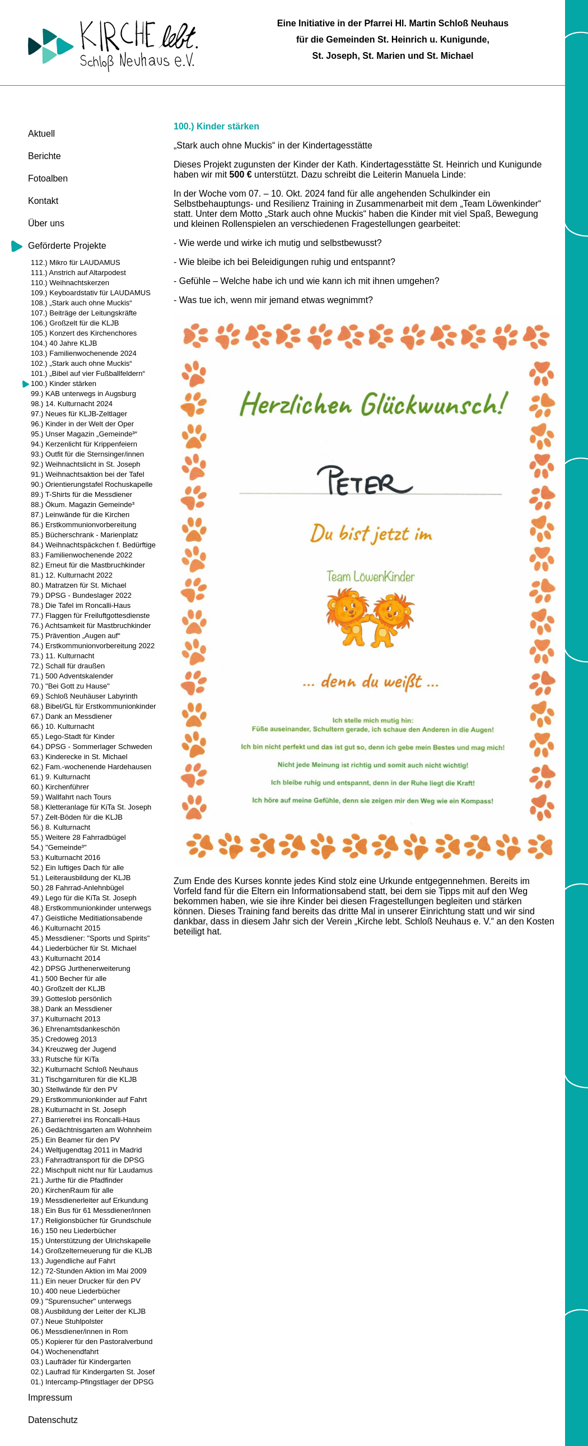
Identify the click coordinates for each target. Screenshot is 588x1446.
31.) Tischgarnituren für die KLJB (84, 1079)
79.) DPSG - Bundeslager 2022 (81, 595)
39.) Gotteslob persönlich (71, 998)
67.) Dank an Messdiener (71, 716)
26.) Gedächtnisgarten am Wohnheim (91, 1130)
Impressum (50, 1397)
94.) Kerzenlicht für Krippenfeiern (84, 444)
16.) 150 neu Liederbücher (73, 1230)
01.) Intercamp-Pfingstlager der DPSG (92, 1382)
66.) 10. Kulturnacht (62, 726)
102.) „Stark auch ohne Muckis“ (81, 363)
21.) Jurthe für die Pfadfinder (77, 1180)
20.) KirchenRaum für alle (72, 1190)
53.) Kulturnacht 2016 (65, 857)
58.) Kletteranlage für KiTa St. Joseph (91, 807)
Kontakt (43, 201)
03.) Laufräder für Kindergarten (81, 1361)
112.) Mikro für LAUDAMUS (75, 262)
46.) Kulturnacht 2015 (65, 928)
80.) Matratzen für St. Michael (79, 585)
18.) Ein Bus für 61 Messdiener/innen (91, 1210)
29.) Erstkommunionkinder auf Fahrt (89, 1099)
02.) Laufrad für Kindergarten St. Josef (93, 1372)
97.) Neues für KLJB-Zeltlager (79, 414)
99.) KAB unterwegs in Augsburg (83, 393)
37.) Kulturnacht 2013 (65, 1019)
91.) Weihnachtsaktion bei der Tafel (87, 474)
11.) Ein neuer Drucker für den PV (86, 1281)
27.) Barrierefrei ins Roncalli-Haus (85, 1119)
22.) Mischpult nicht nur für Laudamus (92, 1170)
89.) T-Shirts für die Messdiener (81, 494)
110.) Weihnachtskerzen (70, 282)
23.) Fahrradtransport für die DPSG (87, 1160)
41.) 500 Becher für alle (68, 978)
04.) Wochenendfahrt (65, 1351)
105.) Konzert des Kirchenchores (84, 333)
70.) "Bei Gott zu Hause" (70, 686)
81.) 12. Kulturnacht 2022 (72, 575)
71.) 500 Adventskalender (72, 676)
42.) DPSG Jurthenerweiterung (80, 968)
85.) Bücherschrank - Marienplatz (84, 535)
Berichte (44, 156)
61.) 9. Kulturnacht (60, 777)
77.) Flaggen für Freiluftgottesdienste (90, 615)
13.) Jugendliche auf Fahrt (73, 1261)
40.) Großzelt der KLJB (68, 988)
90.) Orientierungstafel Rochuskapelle (92, 484)
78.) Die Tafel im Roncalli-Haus (80, 605)
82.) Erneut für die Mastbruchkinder (88, 565)
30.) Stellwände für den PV (74, 1089)
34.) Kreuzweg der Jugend (73, 1049)
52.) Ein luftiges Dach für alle (77, 867)
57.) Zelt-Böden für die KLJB (77, 817)
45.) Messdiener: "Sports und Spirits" (90, 938)
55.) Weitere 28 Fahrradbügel (78, 837)
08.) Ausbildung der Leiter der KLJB (88, 1311)
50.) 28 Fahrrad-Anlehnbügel (77, 888)
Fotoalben (48, 178)
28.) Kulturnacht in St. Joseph (79, 1109)
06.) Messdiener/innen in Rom (79, 1331)
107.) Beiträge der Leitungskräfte (84, 313)
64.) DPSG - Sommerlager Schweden (91, 746)
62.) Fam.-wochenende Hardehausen (91, 766)
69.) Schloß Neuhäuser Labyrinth (84, 696)
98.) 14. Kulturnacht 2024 (72, 403)
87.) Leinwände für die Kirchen (80, 514)
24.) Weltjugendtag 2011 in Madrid (86, 1150)
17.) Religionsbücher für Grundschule (91, 1220)
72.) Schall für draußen (68, 666)
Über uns (46, 223)
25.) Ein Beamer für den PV (75, 1140)
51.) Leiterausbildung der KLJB (81, 877)
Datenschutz (53, 1420)
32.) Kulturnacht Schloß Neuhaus (84, 1069)
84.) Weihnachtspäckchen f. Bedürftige (93, 545)
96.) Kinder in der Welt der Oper (82, 424)
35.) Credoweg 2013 (64, 1039)
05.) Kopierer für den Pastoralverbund (92, 1341)
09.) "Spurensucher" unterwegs (81, 1301)
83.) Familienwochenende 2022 (81, 555)
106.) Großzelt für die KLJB (75, 323)
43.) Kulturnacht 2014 (65, 958)
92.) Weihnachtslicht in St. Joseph (86, 464)
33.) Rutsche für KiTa (65, 1059)
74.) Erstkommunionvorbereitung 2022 (93, 645)
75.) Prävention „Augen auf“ (75, 635)
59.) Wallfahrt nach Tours (71, 797)
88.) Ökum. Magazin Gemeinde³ (82, 504)
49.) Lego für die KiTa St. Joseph (84, 898)
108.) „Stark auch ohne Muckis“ (81, 303)
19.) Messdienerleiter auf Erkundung (89, 1200)
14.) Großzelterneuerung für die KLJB (91, 1251)
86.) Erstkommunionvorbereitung (84, 524)
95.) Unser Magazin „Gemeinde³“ (84, 434)
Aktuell (41, 133)
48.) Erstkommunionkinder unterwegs (91, 908)
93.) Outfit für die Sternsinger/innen (87, 454)
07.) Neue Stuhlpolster (67, 1321)
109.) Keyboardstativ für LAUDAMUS (91, 293)
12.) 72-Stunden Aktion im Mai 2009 (89, 1271)
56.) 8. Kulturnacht (60, 827)
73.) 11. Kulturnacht (62, 656)
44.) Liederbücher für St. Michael (84, 948)
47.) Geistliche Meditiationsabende (86, 918)
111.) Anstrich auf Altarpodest (78, 272)
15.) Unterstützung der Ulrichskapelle (91, 1240)
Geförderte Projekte (67, 245)
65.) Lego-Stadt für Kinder (73, 736)
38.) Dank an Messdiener (71, 1009)
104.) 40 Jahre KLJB (64, 343)
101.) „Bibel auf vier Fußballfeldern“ (88, 373)
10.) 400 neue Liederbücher (75, 1291)
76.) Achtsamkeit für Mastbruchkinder (91, 625)
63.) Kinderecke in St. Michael (79, 756)
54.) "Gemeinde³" (59, 847)
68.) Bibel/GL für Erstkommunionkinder (93, 706)
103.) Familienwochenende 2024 (84, 353)
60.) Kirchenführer (60, 787)
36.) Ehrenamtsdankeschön (75, 1029)
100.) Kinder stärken (63, 383)
